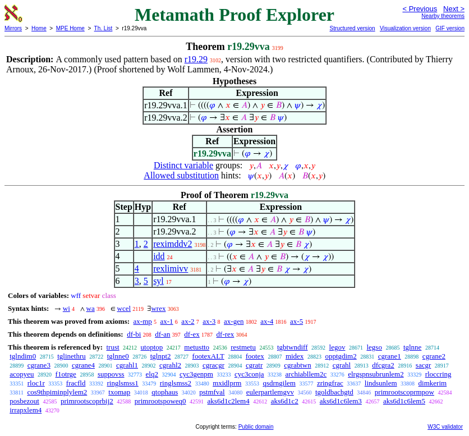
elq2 (152, 374)
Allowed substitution (181, 175)
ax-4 (266, 321)
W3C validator (445, 427)
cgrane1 (389, 356)
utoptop (152, 347)
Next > (454, 8)
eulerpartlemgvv (270, 392)
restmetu (243, 347)
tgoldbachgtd (334, 392)
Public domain (256, 427)
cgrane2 (433, 356)
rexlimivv (170, 268)
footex (255, 356)
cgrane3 (38, 365)
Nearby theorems (443, 16)
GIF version (450, 28)
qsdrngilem (279, 383)
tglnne (412, 347)
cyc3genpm (196, 374)
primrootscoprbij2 (87, 401)
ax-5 (296, 321)
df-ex (191, 334)
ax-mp (143, 321)
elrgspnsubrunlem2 (375, 374)
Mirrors (13, 28)
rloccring (438, 374)
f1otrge (66, 374)
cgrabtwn (297, 365)
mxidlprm (227, 383)
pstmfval (212, 392)
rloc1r (36, 383)
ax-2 (187, 321)
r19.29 (196, 59)
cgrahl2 (170, 365)
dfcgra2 (383, 365)
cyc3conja (249, 374)
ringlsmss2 (175, 383)
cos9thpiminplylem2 (57, 392)
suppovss (111, 374)
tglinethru (71, 356)
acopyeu (22, 374)
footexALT (208, 356)
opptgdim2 (340, 356)
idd (158, 256)
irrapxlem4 (26, 410)
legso (373, 347)
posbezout (24, 401)
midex (295, 356)
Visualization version (405, 28)
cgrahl (342, 365)
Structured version (352, 28)
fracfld (76, 383)
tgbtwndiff (292, 347)
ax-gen (233, 321)
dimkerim (433, 383)
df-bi (134, 334)
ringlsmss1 (122, 383)
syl (158, 281)
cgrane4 (83, 365)
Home (39, 28)
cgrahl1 (127, 365)
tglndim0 (23, 356)
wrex (158, 308)
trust (112, 347)
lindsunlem (381, 383)
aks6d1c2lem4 (229, 401)
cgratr (254, 365)
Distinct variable (183, 165)
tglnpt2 (160, 356)
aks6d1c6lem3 (341, 401)
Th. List (103, 28)
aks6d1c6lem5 (404, 401)
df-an (162, 334)
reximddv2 (172, 244)
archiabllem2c (306, 374)
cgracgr (213, 365)
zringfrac (330, 383)
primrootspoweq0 (160, 401)
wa (90, 308)
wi (66, 308)
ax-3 (209, 321)
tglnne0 (118, 356)
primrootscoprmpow (404, 392)
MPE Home (70, 28)
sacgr (423, 365)
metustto (196, 347)
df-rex (225, 334)
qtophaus (164, 392)
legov (337, 347)
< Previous (419, 8)
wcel (124, 308)
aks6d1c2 (284, 401)
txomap (119, 392)
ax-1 (166, 321)
